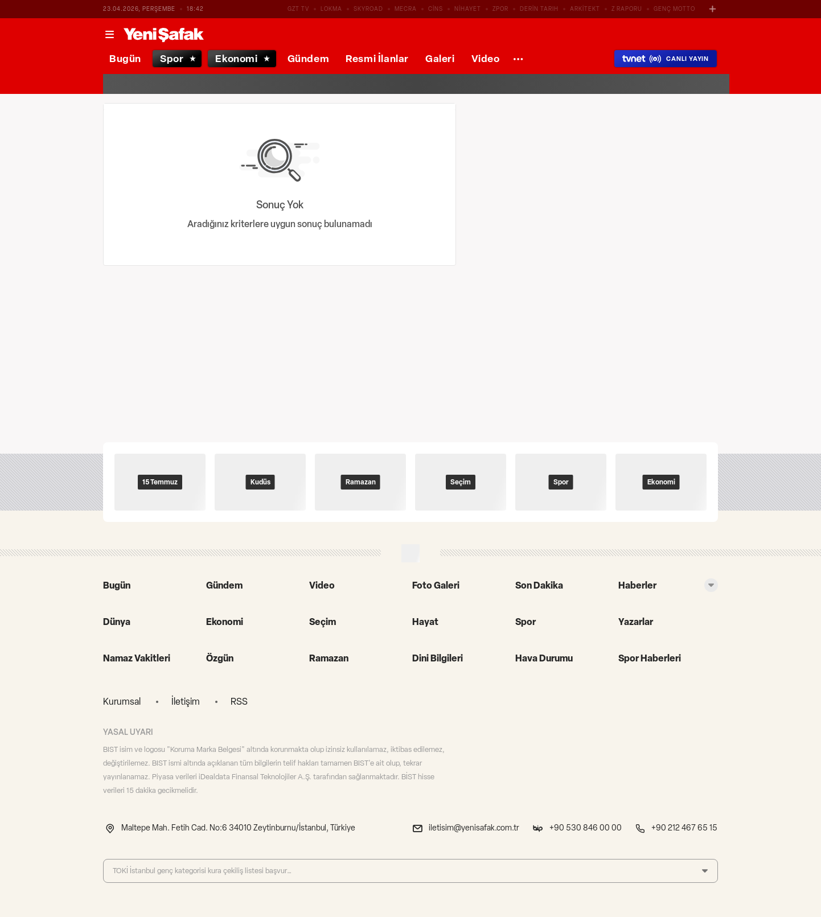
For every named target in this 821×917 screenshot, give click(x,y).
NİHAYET (467, 9)
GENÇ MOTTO (674, 9)
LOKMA (331, 9)
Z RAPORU (626, 9)
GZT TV (298, 9)
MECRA (406, 9)
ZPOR (500, 9)
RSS (239, 701)
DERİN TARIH (539, 9)
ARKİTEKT (585, 9)
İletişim (185, 701)
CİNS (435, 9)
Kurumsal (122, 701)
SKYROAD (368, 9)
